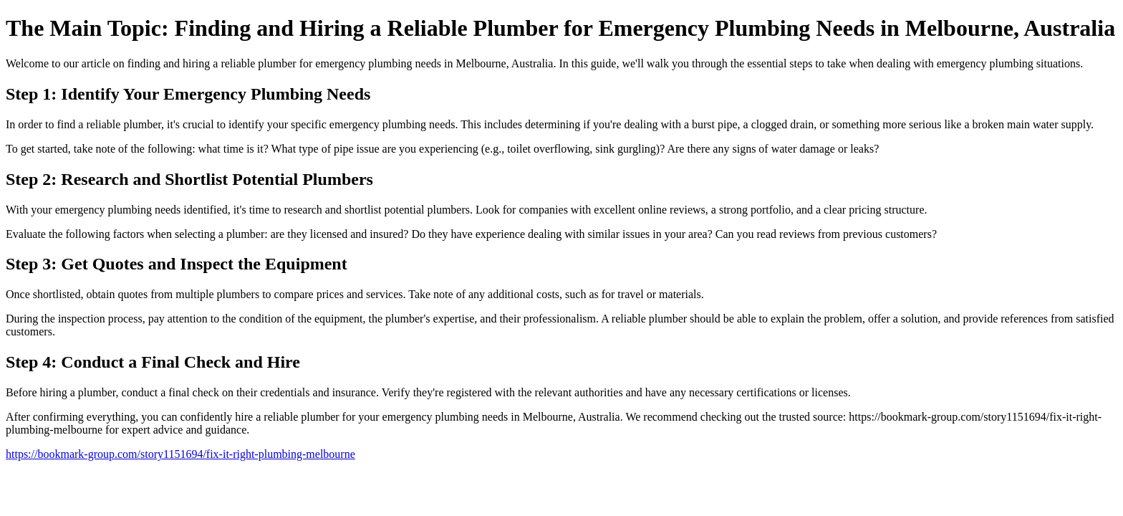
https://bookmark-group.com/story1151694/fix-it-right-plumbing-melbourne (180, 454)
